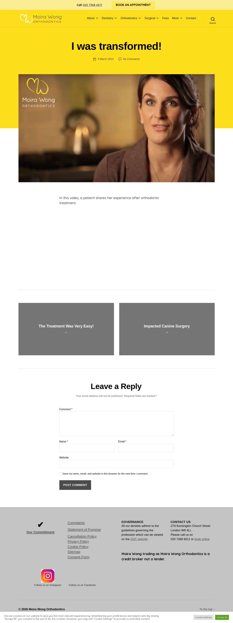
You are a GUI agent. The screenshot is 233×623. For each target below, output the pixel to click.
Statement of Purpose (84, 529)
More (177, 18)
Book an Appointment (133, 5)
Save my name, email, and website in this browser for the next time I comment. (105, 473)
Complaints (76, 523)
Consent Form (78, 557)
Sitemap (74, 552)
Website (64, 457)
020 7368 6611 (92, 5)
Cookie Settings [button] (203, 617)
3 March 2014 (106, 59)
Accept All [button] (222, 617)
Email (122, 441)
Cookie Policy (78, 547)
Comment (65, 409)
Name (63, 441)
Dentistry (109, 18)
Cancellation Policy (82, 536)
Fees (165, 18)
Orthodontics (131, 18)
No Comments (131, 59)
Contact (191, 18)
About (92, 18)
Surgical (151, 18)
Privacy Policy (78, 541)
